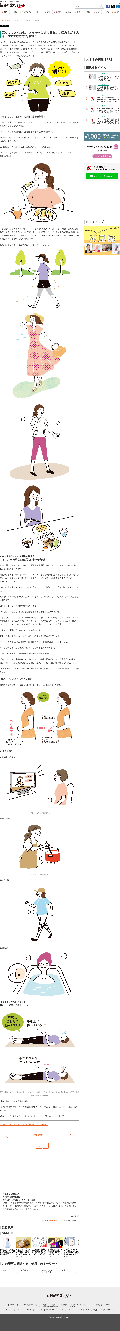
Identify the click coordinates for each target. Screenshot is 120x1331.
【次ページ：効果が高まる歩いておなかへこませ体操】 (24, 1125)
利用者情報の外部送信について (53, 1306)
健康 (15, 12)
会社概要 (73, 1306)
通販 (97, 12)
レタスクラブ (30, 1310)
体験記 (58, 12)
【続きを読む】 (38, 1135)
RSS (118, 6)
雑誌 (107, 12)
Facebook (108, 6)
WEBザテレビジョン (67, 1310)
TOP (5, 12)
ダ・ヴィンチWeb (47, 1310)
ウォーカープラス (12, 1310)
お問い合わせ (13, 1305)
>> (46, 1146)
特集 (78, 12)
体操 (4, 1270)
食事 (63, 1270)
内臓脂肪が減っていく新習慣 (49, 1271)
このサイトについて (103, 1305)
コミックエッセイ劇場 (89, 1310)
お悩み (68, 12)
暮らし (38, 12)
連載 (88, 12)
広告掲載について (30, 1305)
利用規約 (64, 1305)
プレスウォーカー (110, 1310)
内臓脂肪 (26, 1270)
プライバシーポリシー (81, 1305)
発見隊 (116, 12)
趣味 (48, 12)
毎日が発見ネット (14, 5)
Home (2, 20)
